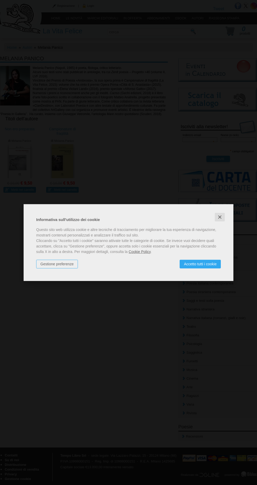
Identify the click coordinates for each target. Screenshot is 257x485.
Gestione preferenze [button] (57, 264)
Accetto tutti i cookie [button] (200, 264)
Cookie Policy (140, 251)
